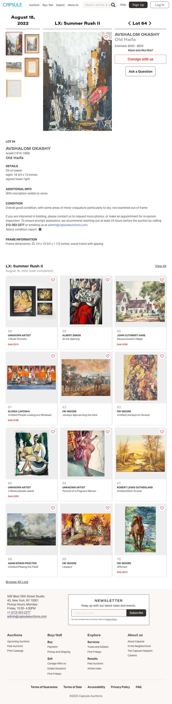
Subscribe (136, 613)
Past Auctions (95, 663)
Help (123, 5)
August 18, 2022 (23, 20)
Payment (52, 646)
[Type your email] (99, 612)
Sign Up (138, 5)
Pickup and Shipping (58, 651)
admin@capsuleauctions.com (67, 225)
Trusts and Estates (97, 646)
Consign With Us (56, 663)
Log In (159, 5)
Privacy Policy (111, 619)
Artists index (94, 668)
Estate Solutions (56, 668)
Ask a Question (140, 71)
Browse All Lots (17, 582)
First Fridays (54, 673)
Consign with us (140, 59)
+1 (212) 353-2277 (19, 612)
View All (160, 266)
